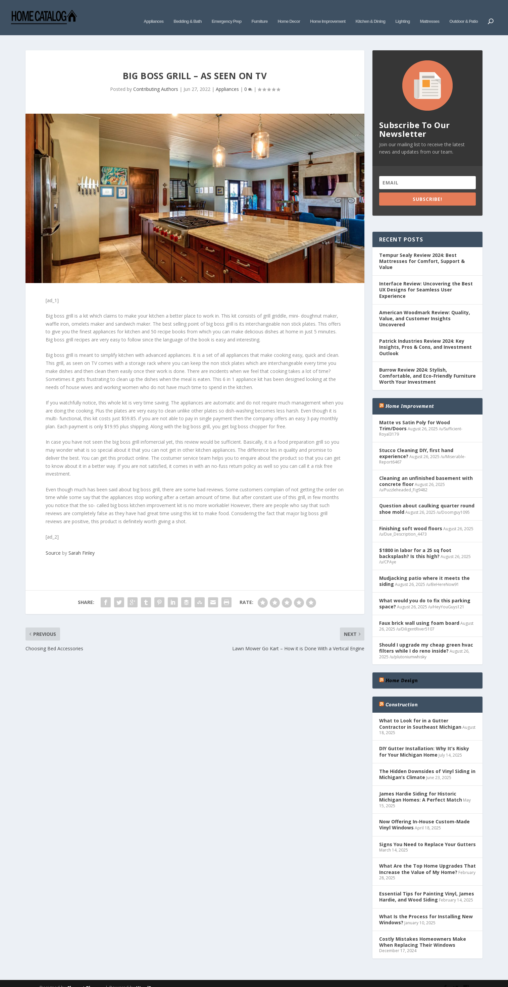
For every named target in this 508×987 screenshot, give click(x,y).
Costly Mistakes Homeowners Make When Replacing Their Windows (422, 932)
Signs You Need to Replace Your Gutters (427, 834)
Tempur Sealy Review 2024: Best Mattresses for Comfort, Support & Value (422, 251)
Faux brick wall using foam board (419, 613)
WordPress (148, 978)
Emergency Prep (227, 12)
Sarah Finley (81, 543)
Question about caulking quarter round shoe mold (426, 498)
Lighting (402, 12)
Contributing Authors (155, 79)
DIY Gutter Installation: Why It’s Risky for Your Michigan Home (424, 741)
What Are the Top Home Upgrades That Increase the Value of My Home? (427, 859)
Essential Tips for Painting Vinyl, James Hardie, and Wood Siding (426, 886)
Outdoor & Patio (463, 12)
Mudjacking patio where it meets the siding (424, 571)
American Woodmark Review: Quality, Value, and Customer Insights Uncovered (424, 308)
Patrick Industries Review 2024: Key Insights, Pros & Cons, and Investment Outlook (425, 337)
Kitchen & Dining (370, 12)
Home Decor (288, 12)
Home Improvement (327, 12)
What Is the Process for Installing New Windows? (426, 909)
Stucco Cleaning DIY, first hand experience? (416, 443)
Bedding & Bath (187, 12)
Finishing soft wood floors (410, 518)
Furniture (259, 12)
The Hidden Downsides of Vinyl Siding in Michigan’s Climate (427, 764)
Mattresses (429, 12)
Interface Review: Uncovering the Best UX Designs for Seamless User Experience (426, 279)
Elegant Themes (85, 978)
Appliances (153, 12)
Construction (402, 695)
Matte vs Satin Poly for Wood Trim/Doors (414, 415)
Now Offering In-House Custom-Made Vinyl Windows (424, 814)
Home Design (402, 670)
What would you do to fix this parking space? (424, 593)
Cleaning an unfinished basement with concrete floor (426, 470)
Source (53, 543)
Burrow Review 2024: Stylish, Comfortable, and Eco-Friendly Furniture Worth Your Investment (427, 366)
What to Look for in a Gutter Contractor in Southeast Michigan (420, 713)
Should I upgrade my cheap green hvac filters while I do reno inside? (426, 638)
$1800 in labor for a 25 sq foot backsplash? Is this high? (415, 543)
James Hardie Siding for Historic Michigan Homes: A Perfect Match (420, 786)
